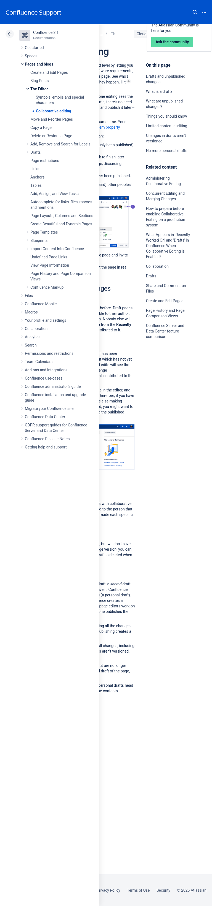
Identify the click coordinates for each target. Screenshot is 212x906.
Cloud (142, 34)
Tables (36, 185)
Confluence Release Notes (47, 439)
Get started (34, 47)
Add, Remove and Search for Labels (60, 144)
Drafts (35, 152)
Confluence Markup (46, 287)
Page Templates (44, 232)
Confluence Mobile (41, 304)
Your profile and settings (45, 320)
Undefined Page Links (48, 257)
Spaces (31, 56)
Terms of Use (138, 890)
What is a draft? (159, 91)
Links (34, 169)
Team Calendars (38, 361)
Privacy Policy (108, 890)
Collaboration (36, 328)
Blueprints (38, 240)
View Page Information (49, 265)
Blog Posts (39, 81)
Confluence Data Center (45, 417)
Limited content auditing (166, 126)
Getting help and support (46, 447)
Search (194, 12)
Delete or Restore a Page (51, 136)
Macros (31, 312)
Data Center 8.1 (170, 34)
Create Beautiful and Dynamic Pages (61, 224)
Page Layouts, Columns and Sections (61, 215)
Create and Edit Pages (49, 72)
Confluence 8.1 (46, 32)
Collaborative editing (53, 111)
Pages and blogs (39, 64)
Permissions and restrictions (49, 353)
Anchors (37, 177)
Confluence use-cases (43, 378)
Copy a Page (41, 127)
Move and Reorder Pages (51, 119)
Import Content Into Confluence (57, 249)
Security (163, 890)
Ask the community (165, 390)
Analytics (32, 337)
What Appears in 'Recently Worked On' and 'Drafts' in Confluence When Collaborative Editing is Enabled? (168, 245)
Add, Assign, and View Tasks (54, 193)
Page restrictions (44, 160)
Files (29, 295)
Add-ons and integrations (46, 370)
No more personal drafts (166, 150)
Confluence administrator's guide (53, 386)
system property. (107, 127)
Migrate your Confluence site (49, 408)
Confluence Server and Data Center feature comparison (165, 331)
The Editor (39, 89)
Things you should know (166, 116)
